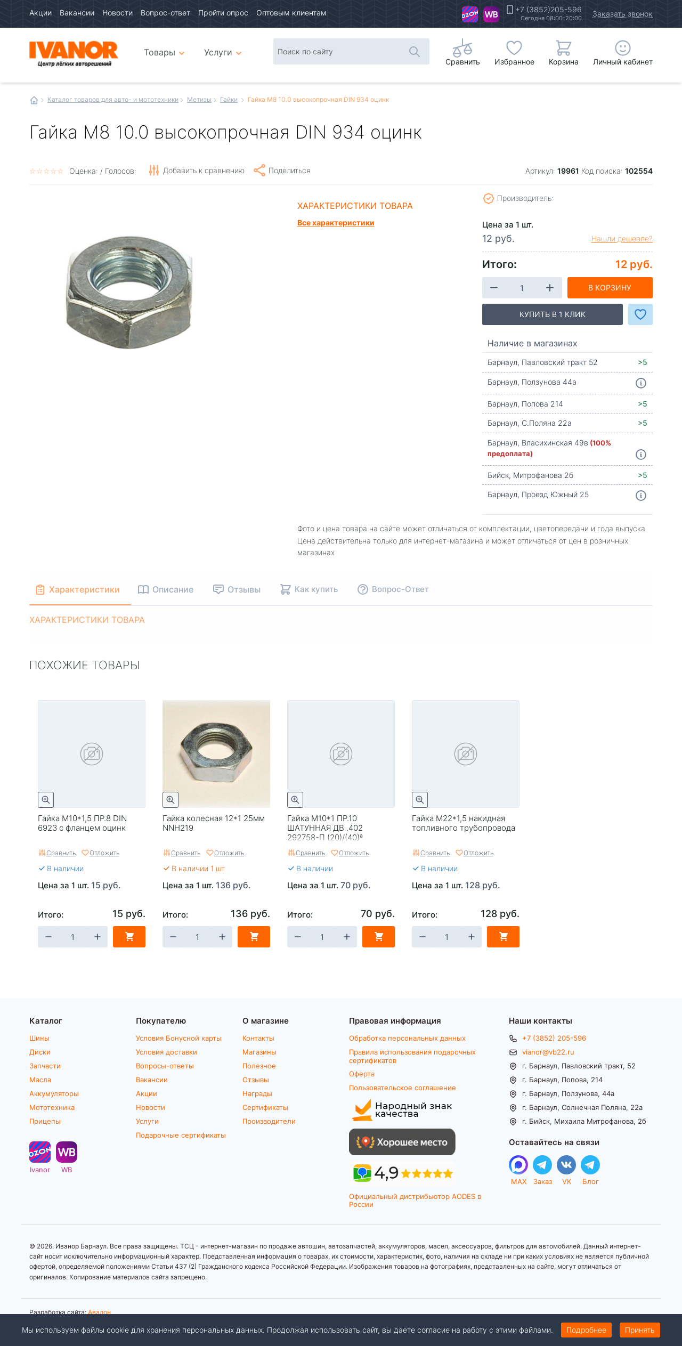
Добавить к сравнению (204, 170)
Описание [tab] (176, 589)
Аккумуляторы (54, 1093)
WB (491, 14)
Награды (257, 1093)
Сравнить (61, 852)
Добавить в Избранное (640, 314)
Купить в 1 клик (552, 314)
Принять (640, 1330)
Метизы (199, 99)
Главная (34, 100)
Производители (269, 1121)
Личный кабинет (623, 61)
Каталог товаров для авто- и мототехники (112, 99)
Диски (40, 1052)
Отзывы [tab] (247, 589)
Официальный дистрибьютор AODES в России (415, 1200)
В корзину (609, 287)
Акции (40, 12)
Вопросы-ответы (165, 1065)
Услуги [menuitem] (218, 52)
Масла (40, 1079)
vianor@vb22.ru (548, 1052)
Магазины (259, 1052)
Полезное (259, 1065)
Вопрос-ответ (165, 12)
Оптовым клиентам (291, 12)
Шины (39, 1038)
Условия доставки (166, 1052)
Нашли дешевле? (622, 238)
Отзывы (255, 1079)
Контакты (258, 1038)
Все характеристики (336, 222)
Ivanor (470, 14)
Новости (117, 12)
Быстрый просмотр (46, 800)
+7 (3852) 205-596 (554, 1038)
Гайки (229, 99)
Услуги (147, 1121)
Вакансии (77, 12)
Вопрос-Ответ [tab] (403, 588)
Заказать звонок (622, 14)
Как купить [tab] (319, 588)
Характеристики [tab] (86, 589)
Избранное (514, 61)
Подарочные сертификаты (181, 1135)
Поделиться (290, 170)
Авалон (99, 1312)
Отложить (104, 852)
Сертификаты (265, 1107)
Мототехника (52, 1107)
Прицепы (45, 1121)
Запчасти (45, 1065)
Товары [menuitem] (166, 48)
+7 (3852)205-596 (548, 9)
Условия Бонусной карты (179, 1038)
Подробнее (586, 1330)
